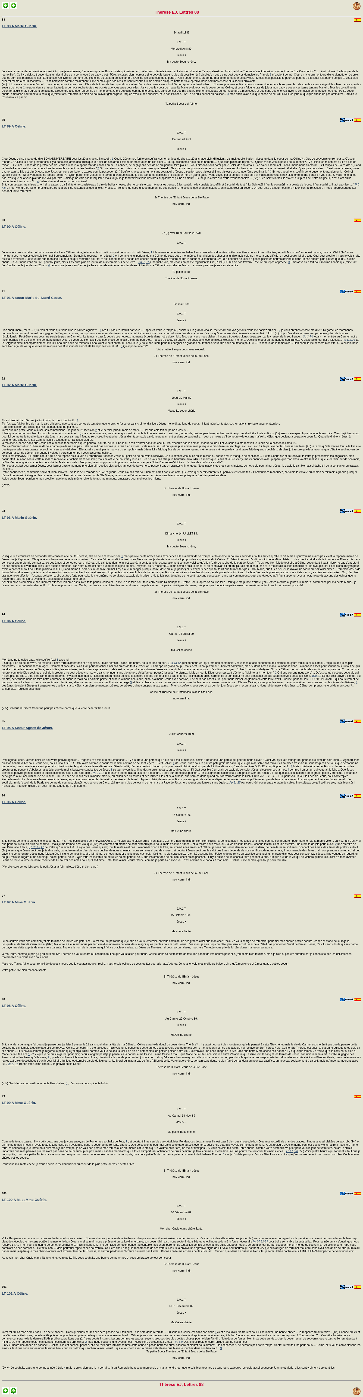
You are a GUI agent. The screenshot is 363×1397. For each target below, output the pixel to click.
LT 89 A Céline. (14, 126)
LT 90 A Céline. (14, 226)
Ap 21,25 (144, 262)
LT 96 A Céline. (14, 802)
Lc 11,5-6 (292, 1151)
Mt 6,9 (179, 1341)
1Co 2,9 (316, 675)
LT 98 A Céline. (14, 1006)
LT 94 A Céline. (14, 621)
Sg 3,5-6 (308, 336)
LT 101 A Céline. (15, 1293)
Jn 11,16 (13, 1064)
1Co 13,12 (174, 663)
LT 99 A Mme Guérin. (19, 1103)
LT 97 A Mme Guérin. (19, 902)
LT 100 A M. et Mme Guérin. (24, 1200)
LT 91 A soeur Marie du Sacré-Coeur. (32, 298)
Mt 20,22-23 (260, 1241)
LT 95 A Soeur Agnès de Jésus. (27, 728)
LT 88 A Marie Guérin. (19, 26)
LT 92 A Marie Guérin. (19, 385)
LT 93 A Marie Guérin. (19, 517)
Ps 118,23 (349, 339)
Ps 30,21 (98, 772)
